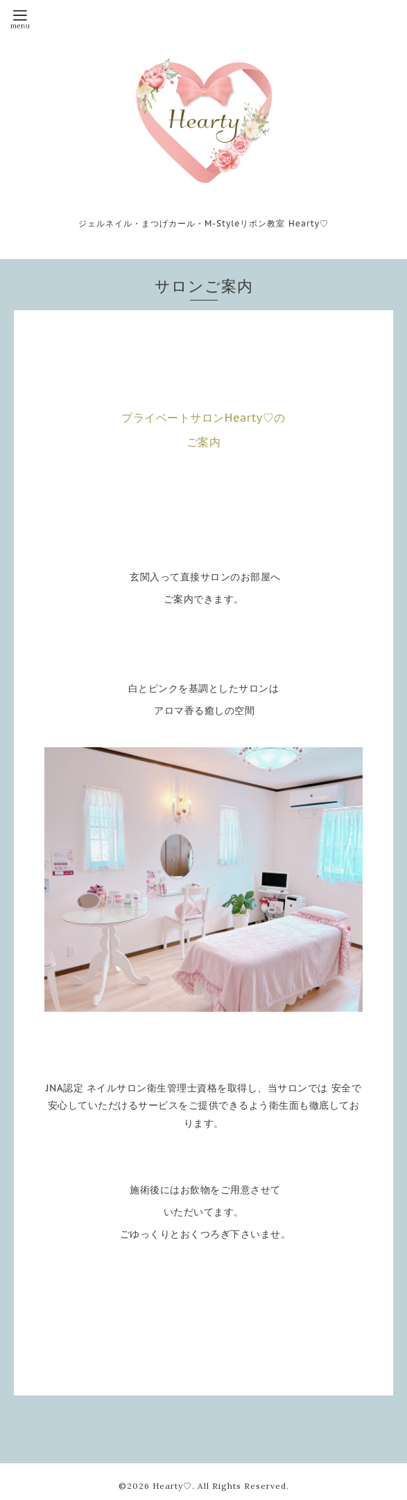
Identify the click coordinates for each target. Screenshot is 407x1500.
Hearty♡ (172, 1486)
